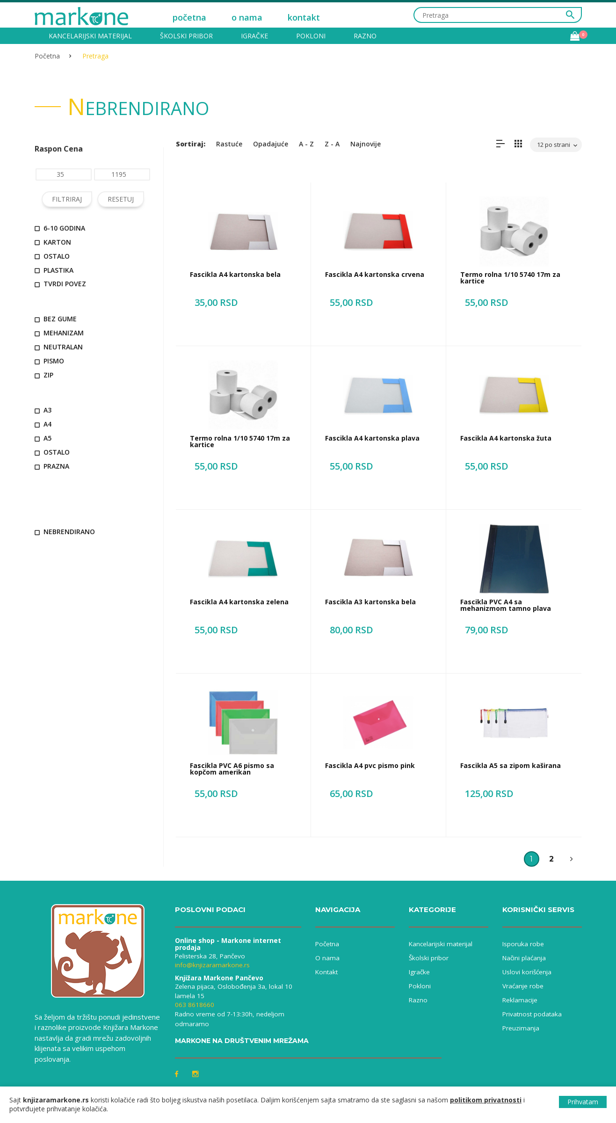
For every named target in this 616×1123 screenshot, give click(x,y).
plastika (54, 270)
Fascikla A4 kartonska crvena (374, 274)
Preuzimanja (520, 1028)
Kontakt (326, 972)
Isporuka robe (523, 944)
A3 (43, 410)
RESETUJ (121, 199)
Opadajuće (270, 143)
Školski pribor (186, 35)
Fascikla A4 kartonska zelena (239, 601)
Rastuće (229, 143)
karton (53, 242)
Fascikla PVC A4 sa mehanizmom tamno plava (505, 605)
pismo (49, 360)
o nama (247, 17)
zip (44, 374)
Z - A (332, 143)
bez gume (56, 318)
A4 (43, 424)
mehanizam (59, 332)
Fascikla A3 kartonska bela (370, 601)
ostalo (52, 256)
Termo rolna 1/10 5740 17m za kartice (510, 277)
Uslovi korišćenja (526, 972)
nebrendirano (65, 531)
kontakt (304, 17)
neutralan (59, 346)
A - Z (306, 143)
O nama (327, 958)
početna (189, 17)
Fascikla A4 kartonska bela (235, 274)
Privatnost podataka (532, 1014)
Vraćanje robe (523, 986)
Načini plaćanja (524, 958)
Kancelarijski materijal (90, 35)
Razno (365, 35)
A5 (43, 438)
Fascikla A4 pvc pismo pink (370, 765)
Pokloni (311, 35)
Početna (47, 55)
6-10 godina (60, 228)
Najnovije (365, 143)
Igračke (254, 35)
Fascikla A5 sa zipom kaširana (510, 765)
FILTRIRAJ (67, 199)
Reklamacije (519, 1000)
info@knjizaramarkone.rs (212, 965)
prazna (52, 466)
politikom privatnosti (486, 1099)
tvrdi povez (60, 283)
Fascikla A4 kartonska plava (372, 438)
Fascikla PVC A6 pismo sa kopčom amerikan (232, 768)
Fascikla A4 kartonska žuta (505, 438)
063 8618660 (194, 1004)
